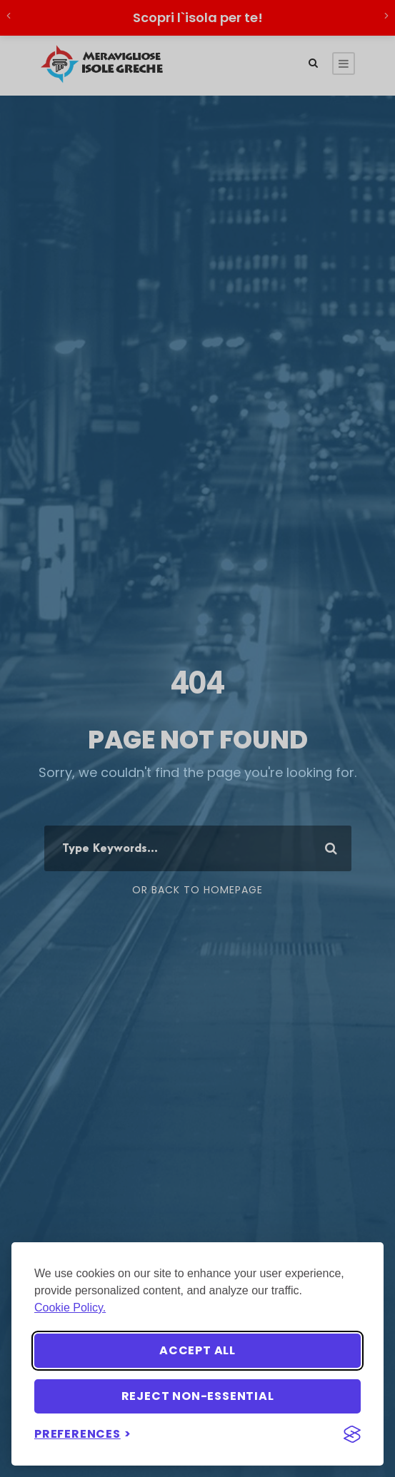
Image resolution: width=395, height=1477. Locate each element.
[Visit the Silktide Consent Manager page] (352, 1434)
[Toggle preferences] (82, 1434)
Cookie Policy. (70, 1307)
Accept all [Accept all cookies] (197, 1350)
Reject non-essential (197, 1396)
